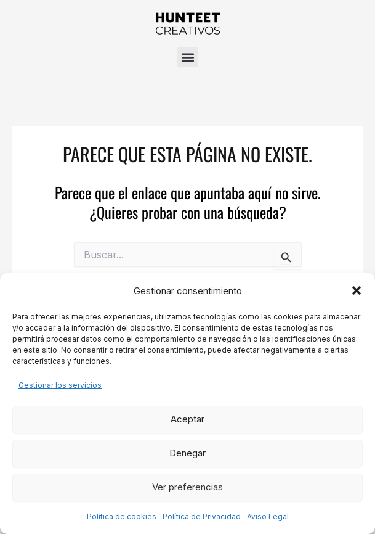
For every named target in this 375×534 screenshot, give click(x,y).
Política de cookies (121, 516)
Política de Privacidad (202, 516)
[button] (356, 290)
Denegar (187, 453)
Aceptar (187, 419)
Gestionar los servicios (60, 385)
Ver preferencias (187, 487)
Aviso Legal (268, 516)
